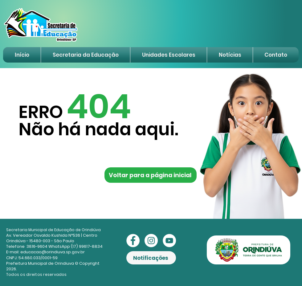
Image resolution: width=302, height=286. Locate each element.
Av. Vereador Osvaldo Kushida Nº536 (43, 235)
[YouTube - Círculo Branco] (169, 240)
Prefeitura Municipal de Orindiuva (40, 263)
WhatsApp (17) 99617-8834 (75, 246)
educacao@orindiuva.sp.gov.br (52, 252)
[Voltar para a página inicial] (150, 175)
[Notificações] (151, 257)
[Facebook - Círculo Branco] (133, 240)
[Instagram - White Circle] (151, 240)
